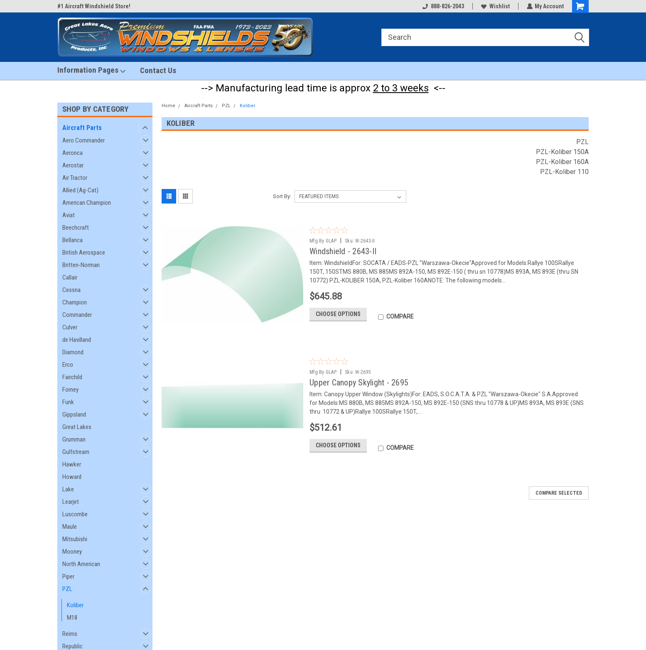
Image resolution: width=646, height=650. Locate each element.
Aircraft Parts (82, 128)
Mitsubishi (74, 539)
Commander (77, 315)
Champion (74, 302)
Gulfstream (75, 452)
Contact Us (158, 70)
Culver (69, 327)
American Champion (86, 202)
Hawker (71, 464)
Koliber (75, 605)
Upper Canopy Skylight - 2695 (358, 383)
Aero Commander (83, 140)
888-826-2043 (443, 6)
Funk (68, 402)
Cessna (71, 290)
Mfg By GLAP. (323, 241)
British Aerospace (83, 252)
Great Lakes (76, 427)
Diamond (73, 352)
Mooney (72, 551)
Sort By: (282, 196)
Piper (68, 576)
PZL (67, 589)
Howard (71, 477)
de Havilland (76, 339)
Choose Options (338, 315)
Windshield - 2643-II (342, 251)
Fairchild (72, 377)
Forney (70, 389)
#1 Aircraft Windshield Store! (93, 6)
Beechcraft (75, 227)
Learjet (70, 501)
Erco (67, 364)
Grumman (74, 439)
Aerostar (73, 165)
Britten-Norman (81, 265)
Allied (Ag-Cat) (80, 190)
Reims (69, 634)
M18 (72, 617)
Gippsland (74, 414)
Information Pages (91, 70)
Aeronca (72, 153)
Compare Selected (558, 495)
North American (81, 564)
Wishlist (495, 6)
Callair (69, 277)
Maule (69, 526)
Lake (68, 489)
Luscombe (75, 514)
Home (168, 105)
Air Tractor (74, 178)
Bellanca (72, 240)
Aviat (68, 215)
